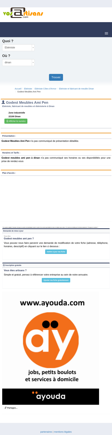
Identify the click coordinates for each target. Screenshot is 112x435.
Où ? (6, 56)
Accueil (18, 89)
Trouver (56, 77)
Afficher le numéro (15, 121)
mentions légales (63, 432)
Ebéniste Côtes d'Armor (45, 89)
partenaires (46, 432)
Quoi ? (7, 41)
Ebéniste (28, 89)
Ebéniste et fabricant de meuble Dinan (76, 89)
